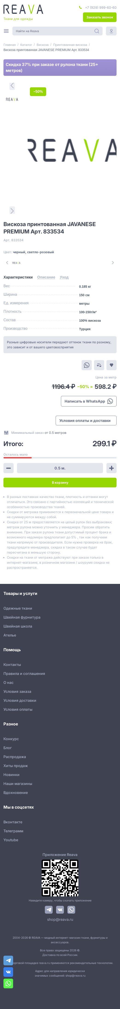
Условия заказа (17, 691)
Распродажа (14, 756)
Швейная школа (17, 626)
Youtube (10, 840)
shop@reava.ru (60, 919)
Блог (7, 747)
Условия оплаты (17, 709)
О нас (8, 682)
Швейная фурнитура (21, 617)
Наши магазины (17, 783)
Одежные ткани (17, 608)
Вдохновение (15, 792)
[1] (12, 99)
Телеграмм (13, 831)
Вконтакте (12, 822)
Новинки (11, 774)
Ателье (9, 635)
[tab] (18, 277)
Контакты (12, 664)
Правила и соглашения (24, 673)
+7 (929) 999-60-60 (101, 7)
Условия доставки (19, 700)
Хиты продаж (15, 765)
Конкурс (11, 738)
